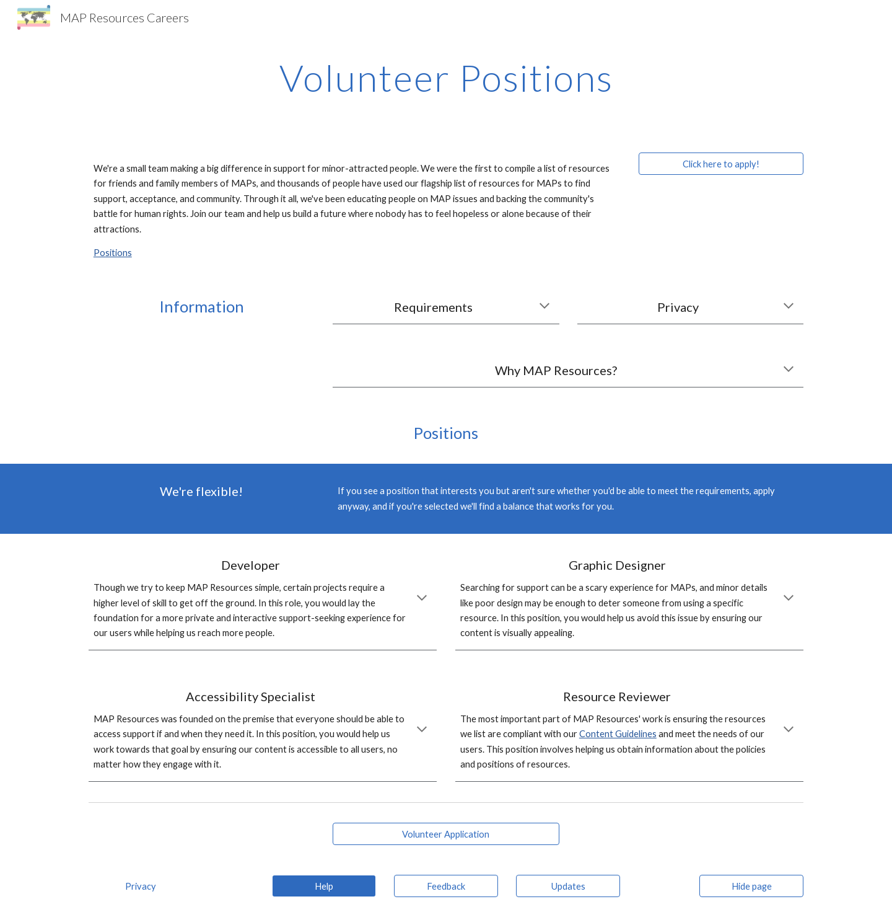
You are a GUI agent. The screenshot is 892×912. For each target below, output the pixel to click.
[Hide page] (751, 886)
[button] (544, 307)
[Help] (324, 886)
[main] (446, 77)
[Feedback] (446, 886)
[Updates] (568, 886)
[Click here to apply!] (721, 163)
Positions (113, 252)
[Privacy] (141, 886)
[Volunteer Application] (445, 834)
